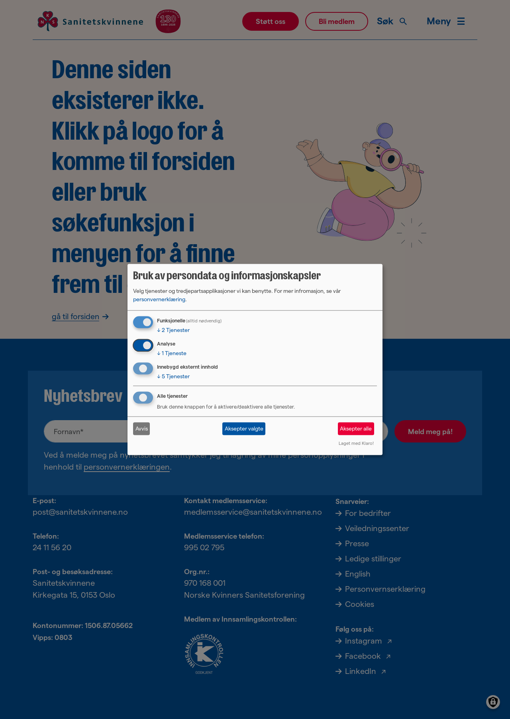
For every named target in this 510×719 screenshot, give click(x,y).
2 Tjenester (173, 330)
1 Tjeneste (171, 353)
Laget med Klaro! (356, 442)
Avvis (141, 428)
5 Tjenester (173, 376)
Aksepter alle (356, 428)
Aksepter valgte (244, 428)
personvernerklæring (159, 299)
